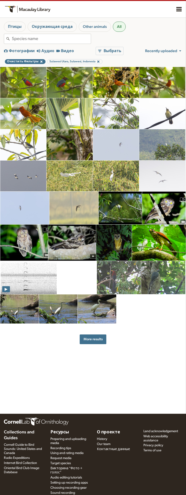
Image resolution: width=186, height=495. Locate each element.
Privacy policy (153, 445)
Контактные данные (113, 449)
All (119, 27)
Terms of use (152, 450)
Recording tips (60, 448)
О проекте (108, 432)
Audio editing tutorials (66, 477)
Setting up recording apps (69, 482)
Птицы (15, 27)
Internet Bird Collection (20, 463)
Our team (103, 444)
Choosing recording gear (68, 487)
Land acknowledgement (160, 431)
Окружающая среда (52, 27)
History (102, 439)
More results (93, 339)
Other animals (95, 27)
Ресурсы (59, 432)
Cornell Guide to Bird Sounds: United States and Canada (23, 449)
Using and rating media (67, 453)
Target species (60, 463)
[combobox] (51, 39)
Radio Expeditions (17, 458)
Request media (60, 458)
